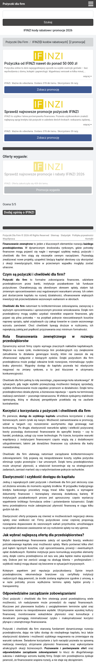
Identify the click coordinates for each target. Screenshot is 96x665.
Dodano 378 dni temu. (45, 83)
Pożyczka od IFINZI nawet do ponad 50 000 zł (40, 63)
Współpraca (9, 238)
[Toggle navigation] (90, 4)
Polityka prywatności (82, 235)
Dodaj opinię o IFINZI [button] (19, 212)
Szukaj (48, 22)
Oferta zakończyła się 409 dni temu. (30, 183)
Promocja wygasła (48, 190)
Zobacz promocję (48, 89)
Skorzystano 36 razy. (68, 83)
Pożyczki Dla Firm (17, 42)
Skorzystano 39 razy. (68, 131)
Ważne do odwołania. (23, 83)
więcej (87, 76)
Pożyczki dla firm (14, 4)
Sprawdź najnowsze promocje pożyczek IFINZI (41, 112)
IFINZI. (7, 83)
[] (54, 42)
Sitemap (55, 235)
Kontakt (89, 238)
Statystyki (66, 235)
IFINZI (36, 42)
